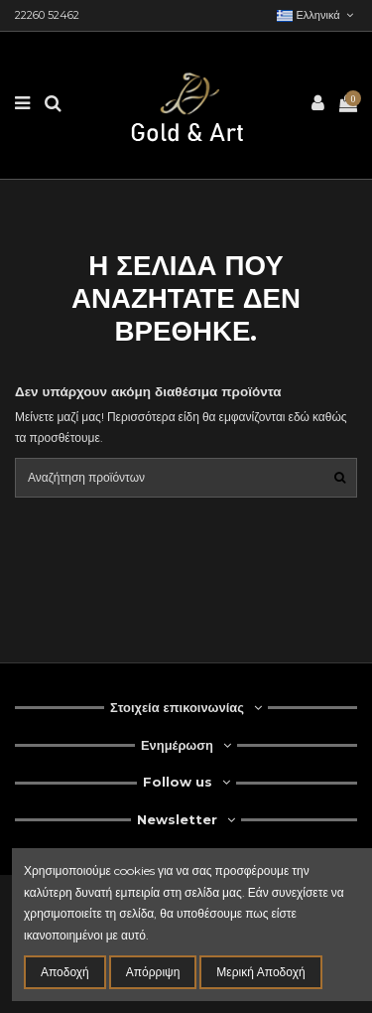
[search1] (339, 477)
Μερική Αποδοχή (260, 971)
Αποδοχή (65, 971)
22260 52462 (47, 15)
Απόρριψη (153, 971)
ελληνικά (317, 15)
